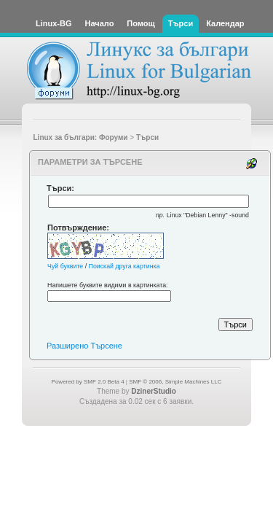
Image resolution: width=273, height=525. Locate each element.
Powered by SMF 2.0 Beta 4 (88, 381)
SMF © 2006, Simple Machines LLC (175, 381)
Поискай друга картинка (124, 266)
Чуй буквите (65, 266)
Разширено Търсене (84, 345)
